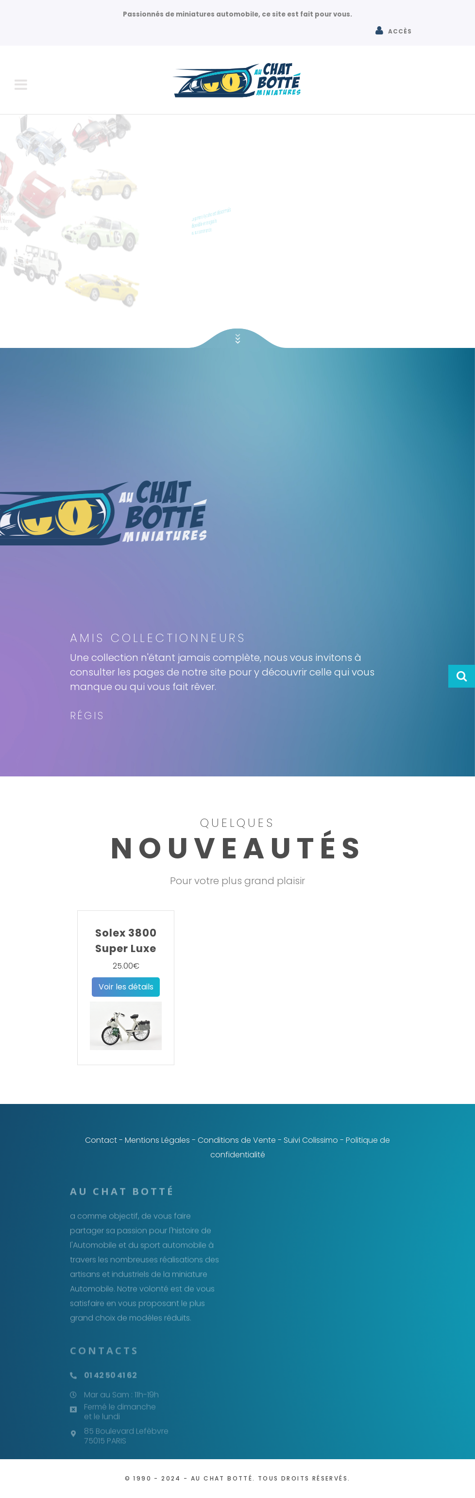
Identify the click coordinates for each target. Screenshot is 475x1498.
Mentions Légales (157, 1140)
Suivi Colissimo (311, 1140)
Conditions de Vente (237, 1140)
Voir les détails (126, 986)
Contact (101, 1140)
